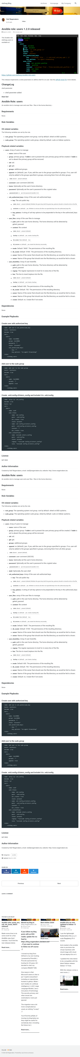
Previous (21, 891)
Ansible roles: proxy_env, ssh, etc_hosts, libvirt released (11, 932)
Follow (25, 21)
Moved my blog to (27, 930)
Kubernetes (64, 943)
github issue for (64, 80)
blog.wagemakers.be (29, 932)
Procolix (24, 968)
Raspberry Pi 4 (69, 946)
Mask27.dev (32, 978)
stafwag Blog (6, 3)
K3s (70, 943)
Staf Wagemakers (12, 19)
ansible (14, 863)
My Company (66, 3)
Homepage (54, 3)
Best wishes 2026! (47, 930)
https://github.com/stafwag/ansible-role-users (18, 75)
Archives (43, 3)
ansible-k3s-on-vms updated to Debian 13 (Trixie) (68, 932)
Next (59, 891)
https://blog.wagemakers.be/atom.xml (35, 949)
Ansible (4, 946)
